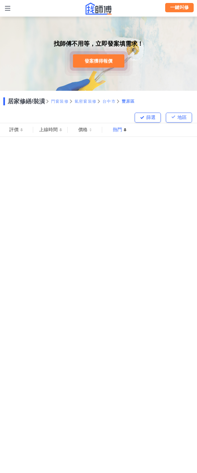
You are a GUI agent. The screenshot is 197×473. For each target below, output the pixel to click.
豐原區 (128, 101)
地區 (182, 117)
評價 (14, 129)
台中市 (109, 101)
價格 (83, 129)
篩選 (151, 117)
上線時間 (48, 129)
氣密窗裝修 (86, 101)
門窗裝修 (60, 101)
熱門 (117, 129)
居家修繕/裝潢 (26, 101)
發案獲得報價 (98, 61)
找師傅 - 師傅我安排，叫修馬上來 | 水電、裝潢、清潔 (98, 9)
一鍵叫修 (179, 7)
